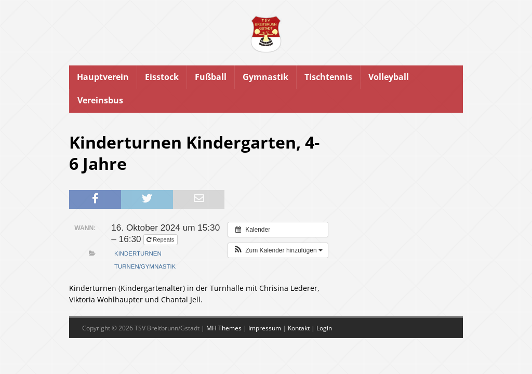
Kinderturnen (138, 253)
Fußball (211, 77)
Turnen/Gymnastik (145, 266)
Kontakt (299, 328)
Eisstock (162, 77)
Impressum (264, 328)
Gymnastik (265, 77)
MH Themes (224, 328)
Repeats (161, 239)
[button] (278, 250)
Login (324, 328)
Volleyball (388, 77)
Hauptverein (103, 77)
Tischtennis (328, 77)
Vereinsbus (100, 100)
